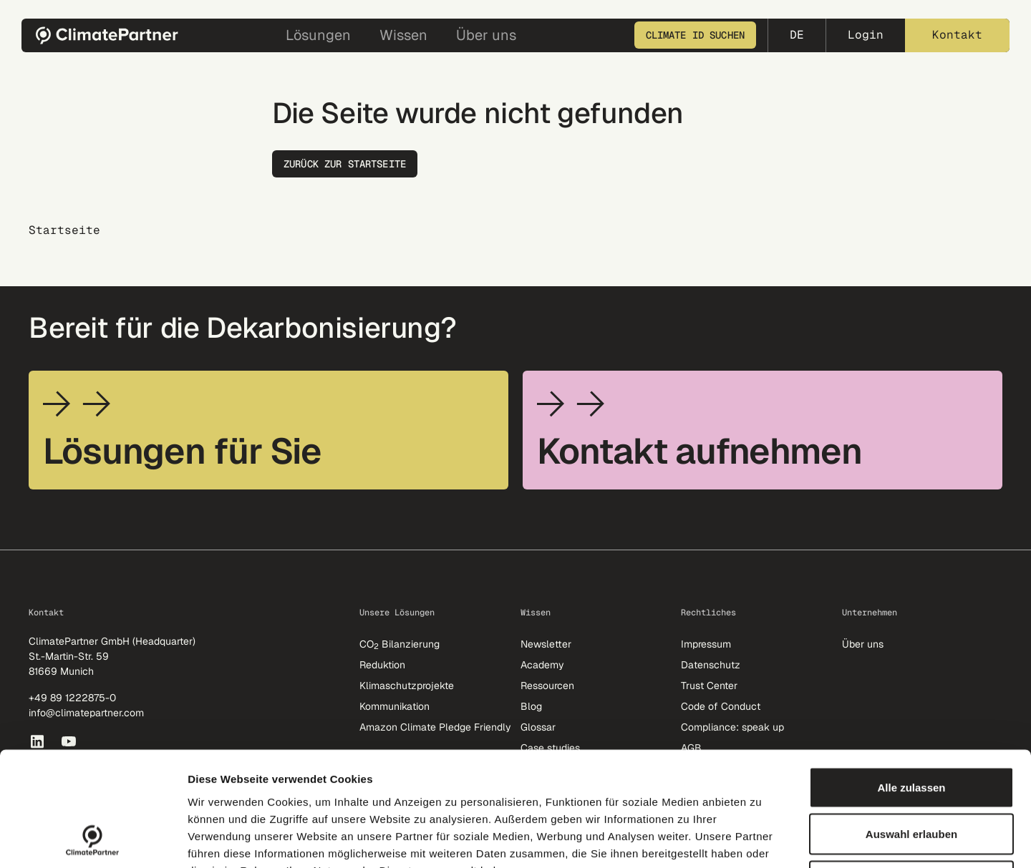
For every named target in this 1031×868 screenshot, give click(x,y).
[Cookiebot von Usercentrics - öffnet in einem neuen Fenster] (92, 840)
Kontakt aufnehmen (699, 451)
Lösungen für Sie (182, 451)
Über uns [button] (486, 35)
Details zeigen (761, 840)
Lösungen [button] (318, 35)
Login (866, 34)
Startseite (64, 230)
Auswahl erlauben (911, 727)
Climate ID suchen (695, 35)
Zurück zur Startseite (345, 163)
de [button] (797, 34)
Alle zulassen (911, 680)
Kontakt (957, 34)
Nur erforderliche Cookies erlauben (912, 774)
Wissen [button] (403, 35)
